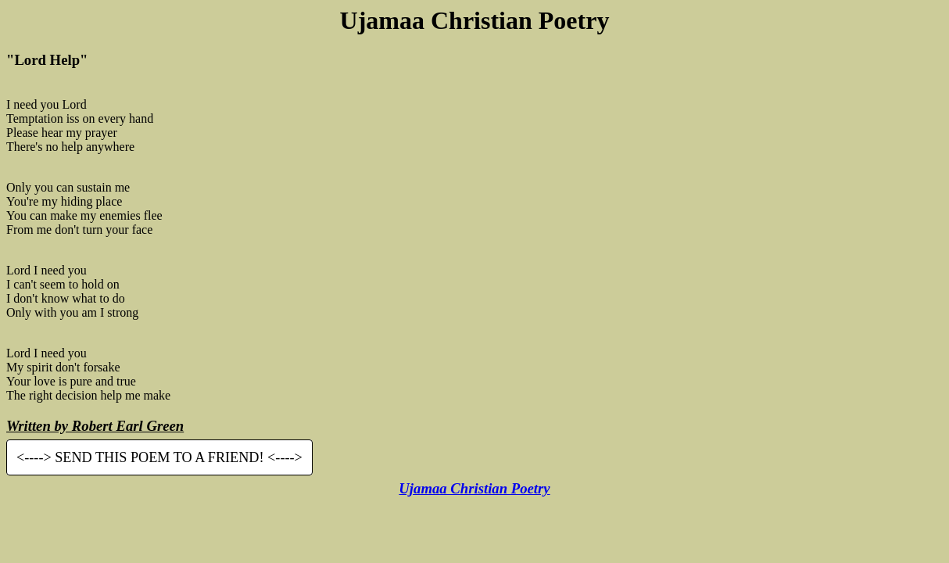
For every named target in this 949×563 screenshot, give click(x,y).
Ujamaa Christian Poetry (474, 488)
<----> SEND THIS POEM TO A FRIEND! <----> (159, 457)
